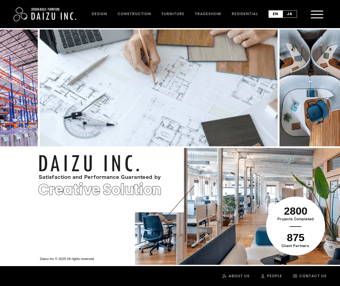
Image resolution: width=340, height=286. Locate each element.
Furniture (173, 13)
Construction (134, 13)
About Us (239, 276)
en (275, 13)
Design (99, 13)
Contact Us (313, 276)
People (274, 276)
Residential (245, 13)
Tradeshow (208, 13)
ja (290, 13)
